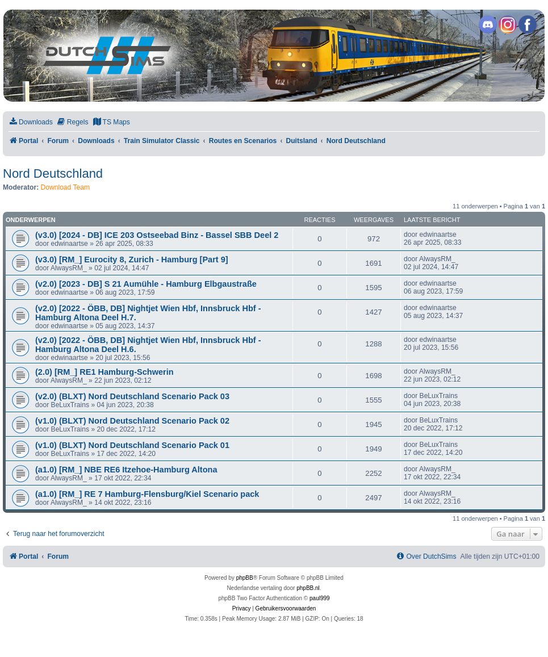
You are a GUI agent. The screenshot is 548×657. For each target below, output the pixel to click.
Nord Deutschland (53, 173)
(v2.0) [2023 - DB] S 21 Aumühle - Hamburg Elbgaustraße (146, 283)
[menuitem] (31, 122)
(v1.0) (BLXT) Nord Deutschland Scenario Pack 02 (132, 420)
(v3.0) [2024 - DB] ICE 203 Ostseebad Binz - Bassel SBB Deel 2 (156, 235)
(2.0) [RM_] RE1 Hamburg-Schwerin (104, 371)
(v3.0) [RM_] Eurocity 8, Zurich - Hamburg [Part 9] (131, 259)
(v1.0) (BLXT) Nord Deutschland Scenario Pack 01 (132, 445)
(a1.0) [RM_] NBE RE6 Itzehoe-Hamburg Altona (126, 469)
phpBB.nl (308, 588)
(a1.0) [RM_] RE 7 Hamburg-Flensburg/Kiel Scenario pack (147, 494)
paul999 (319, 598)
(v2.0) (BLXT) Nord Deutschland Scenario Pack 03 (132, 396)
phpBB (244, 578)
